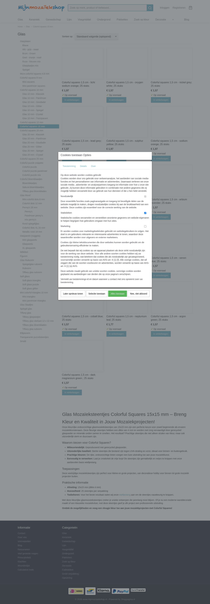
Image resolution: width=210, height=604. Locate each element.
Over (93, 172)
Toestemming (69, 172)
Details (83, 172)
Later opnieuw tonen (73, 300)
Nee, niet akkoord (138, 300)
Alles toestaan (117, 300)
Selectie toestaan (96, 300)
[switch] (145, 203)
